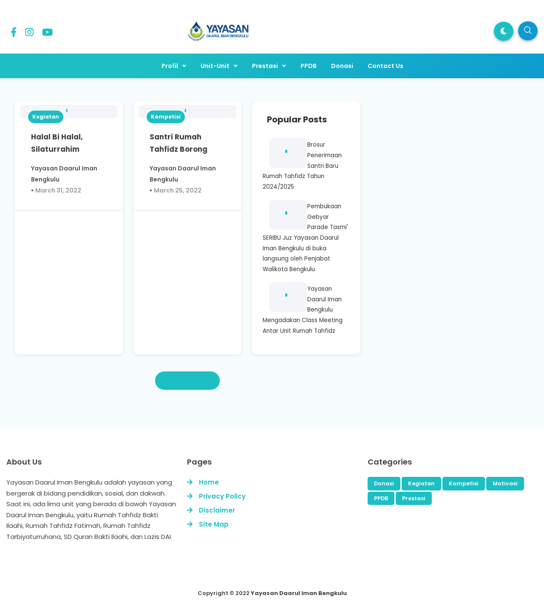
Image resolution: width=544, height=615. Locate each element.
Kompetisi (166, 116)
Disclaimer (217, 510)
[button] (503, 31)
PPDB (381, 498)
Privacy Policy (222, 496)
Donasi (384, 483)
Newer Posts (187, 380)
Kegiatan (45, 116)
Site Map (214, 524)
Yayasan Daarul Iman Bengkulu (299, 593)
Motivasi (505, 483)
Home (209, 482)
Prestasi (413, 498)
